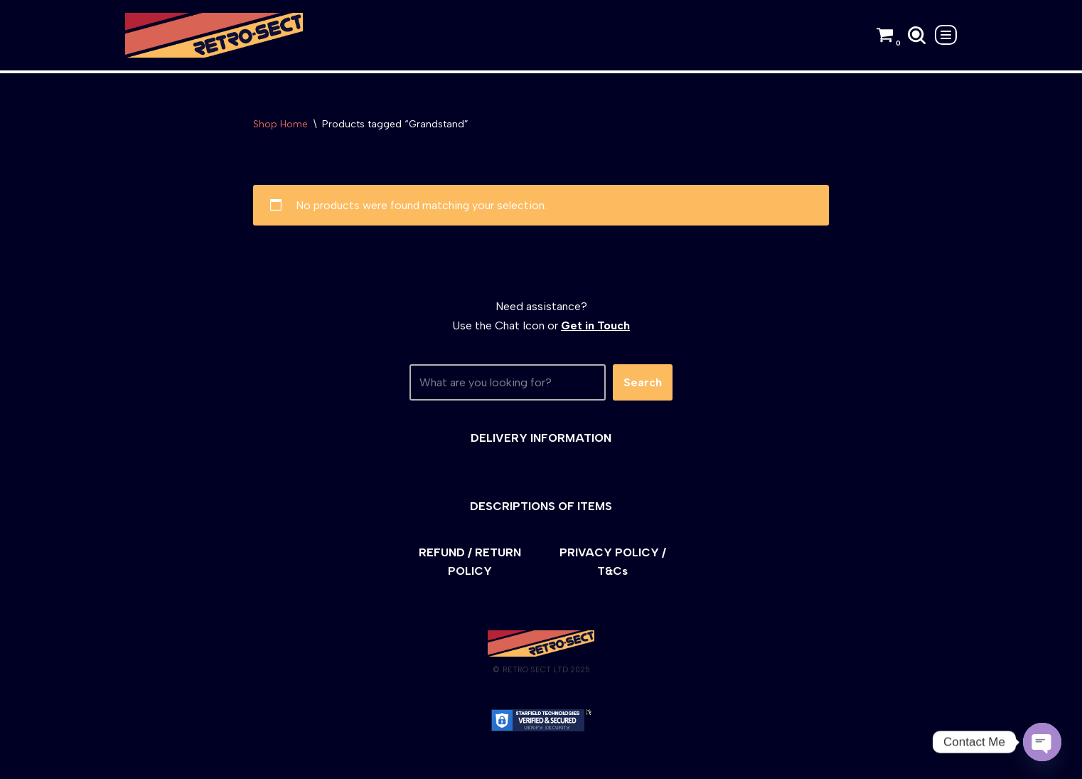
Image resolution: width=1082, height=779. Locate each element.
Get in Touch (595, 326)
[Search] (917, 35)
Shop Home (280, 124)
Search (642, 382)
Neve (138, 761)
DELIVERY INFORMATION (541, 438)
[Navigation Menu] (946, 35)
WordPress (253, 761)
